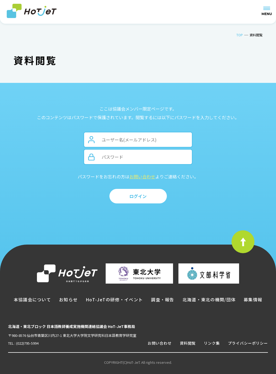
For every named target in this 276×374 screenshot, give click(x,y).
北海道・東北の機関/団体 (209, 299)
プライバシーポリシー (248, 343)
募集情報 (253, 299)
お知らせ (68, 299)
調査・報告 (162, 299)
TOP (239, 35)
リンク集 (212, 343)
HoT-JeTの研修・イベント (114, 299)
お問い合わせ (142, 176)
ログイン (138, 196)
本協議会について (32, 299)
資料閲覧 (188, 343)
